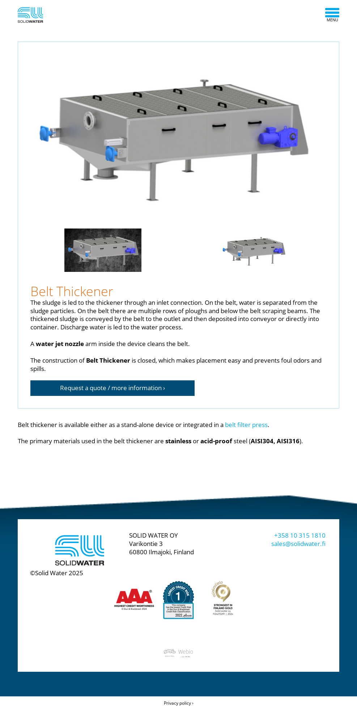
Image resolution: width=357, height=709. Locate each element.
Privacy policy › (179, 703)
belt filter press (246, 424)
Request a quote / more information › (112, 388)
